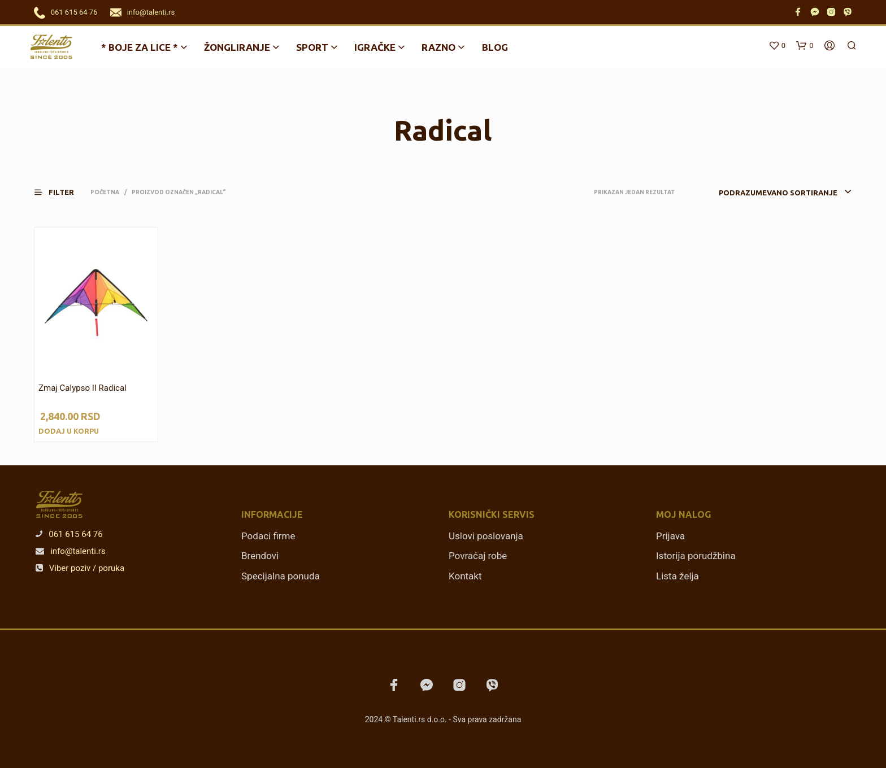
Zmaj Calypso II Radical (82, 388)
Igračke (375, 47)
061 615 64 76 (74, 12)
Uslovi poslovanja (486, 536)
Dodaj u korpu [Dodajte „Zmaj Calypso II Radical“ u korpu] (68, 431)
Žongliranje (237, 47)
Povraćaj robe (478, 555)
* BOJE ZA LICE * (139, 47)
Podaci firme (268, 536)
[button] (61, 192)
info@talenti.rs (151, 12)
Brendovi (260, 555)
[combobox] (768, 192)
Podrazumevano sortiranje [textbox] (778, 193)
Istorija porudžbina (696, 555)
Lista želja (677, 576)
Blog (495, 47)
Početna (104, 192)
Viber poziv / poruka (80, 568)
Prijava (670, 536)
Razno (438, 47)
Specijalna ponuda (280, 576)
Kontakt (465, 576)
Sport (312, 47)
